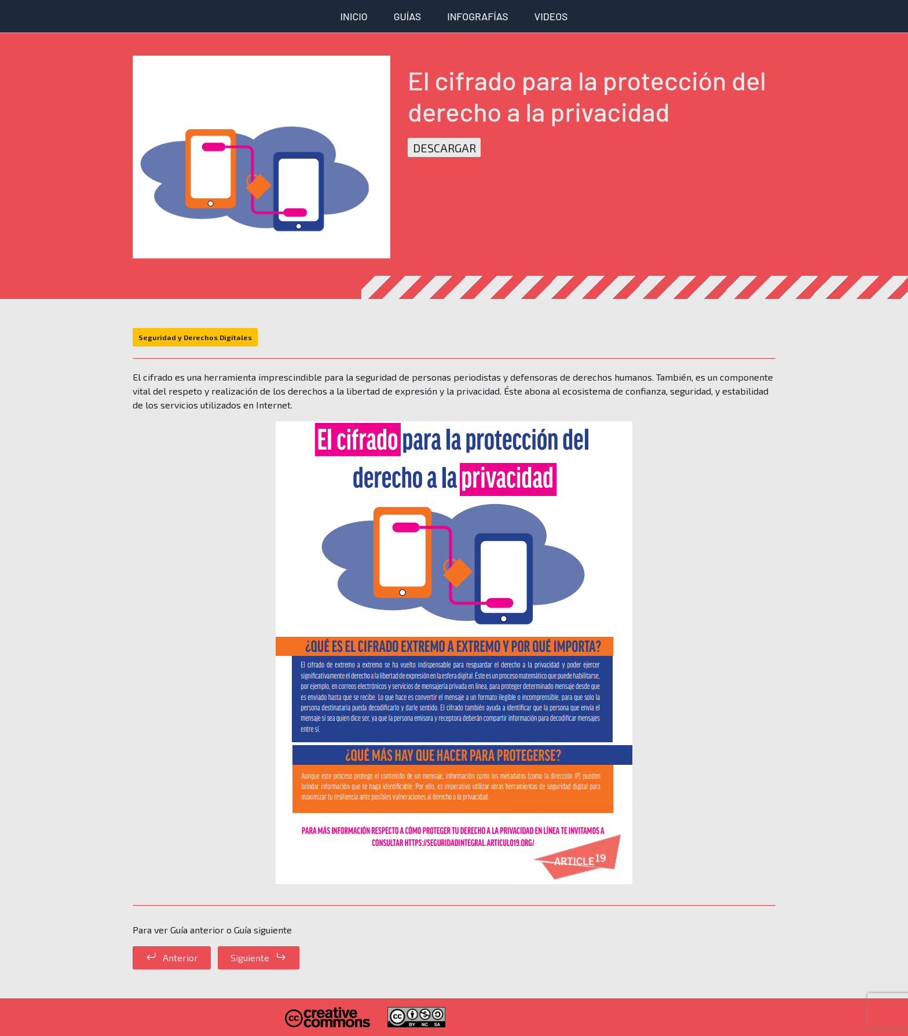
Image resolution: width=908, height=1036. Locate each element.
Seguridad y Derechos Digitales (195, 337)
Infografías (477, 16)
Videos (551, 16)
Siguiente (249, 957)
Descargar (444, 147)
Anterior (180, 957)
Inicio (354, 16)
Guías (407, 16)
